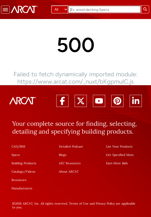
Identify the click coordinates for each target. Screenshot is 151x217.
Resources (18, 180)
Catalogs (17, 171)
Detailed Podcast (71, 146)
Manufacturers (21, 188)
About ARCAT (69, 171)
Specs (15, 155)
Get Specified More (120, 155)
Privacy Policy (105, 203)
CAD (14, 146)
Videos (30, 171)
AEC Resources (70, 163)
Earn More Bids (117, 163)
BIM (22, 146)
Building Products (23, 163)
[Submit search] (145, 9)
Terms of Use (79, 203)
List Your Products (119, 146)
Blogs (62, 155)
